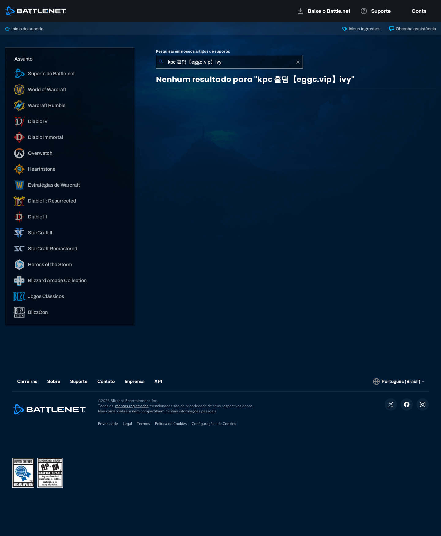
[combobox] (229, 62)
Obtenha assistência (412, 28)
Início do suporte (24, 28)
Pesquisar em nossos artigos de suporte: (193, 51)
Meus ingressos (361, 28)
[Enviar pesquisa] (161, 62)
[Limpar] (298, 62)
